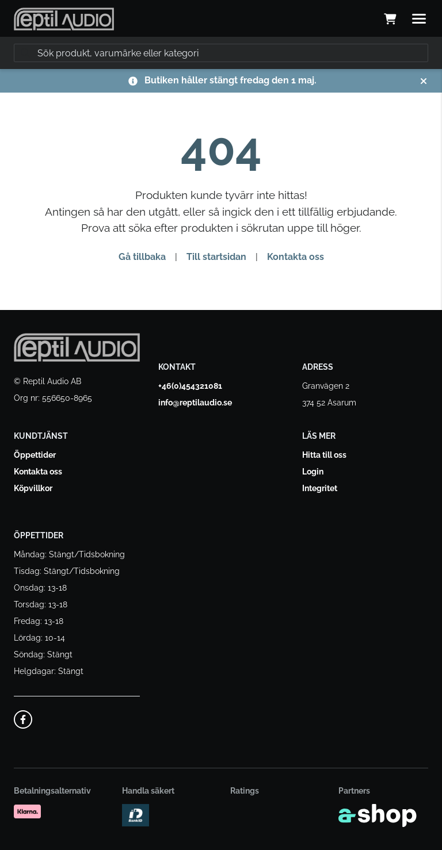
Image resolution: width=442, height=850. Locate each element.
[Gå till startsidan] (64, 18)
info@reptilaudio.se (195, 402)
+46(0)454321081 (190, 385)
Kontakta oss (295, 256)
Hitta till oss (324, 455)
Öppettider (35, 455)
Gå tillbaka (142, 256)
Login (312, 471)
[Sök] (221, 53)
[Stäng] (423, 81)
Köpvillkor (33, 488)
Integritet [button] (319, 488)
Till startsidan (216, 256)
